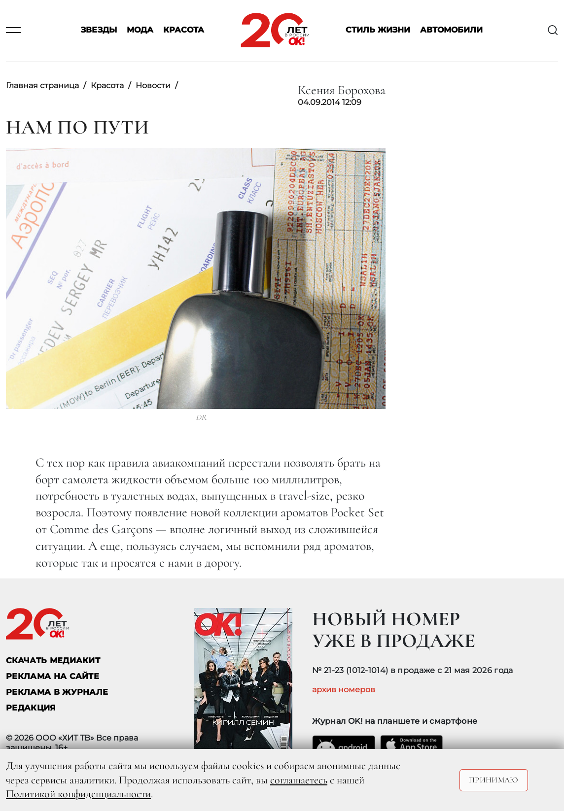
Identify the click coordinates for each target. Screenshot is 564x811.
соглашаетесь (298, 780)
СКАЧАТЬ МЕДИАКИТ (53, 660)
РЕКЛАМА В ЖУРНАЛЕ (57, 692)
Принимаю (494, 780)
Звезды (99, 30)
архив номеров (343, 689)
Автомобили (451, 30)
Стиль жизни (378, 30)
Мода (140, 30)
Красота (183, 30)
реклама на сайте (52, 676)
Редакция (31, 707)
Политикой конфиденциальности (78, 793)
